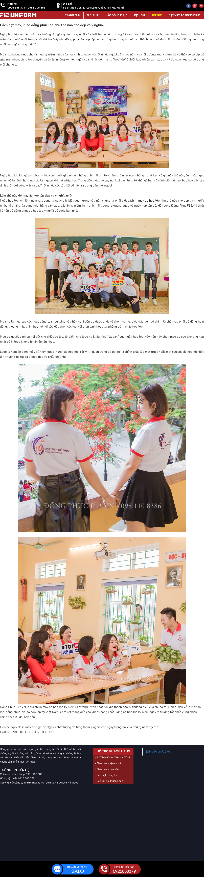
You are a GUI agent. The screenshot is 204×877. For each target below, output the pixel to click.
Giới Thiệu (94, 15)
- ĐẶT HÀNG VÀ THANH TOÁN (113, 757)
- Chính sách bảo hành (107, 769)
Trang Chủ (72, 15)
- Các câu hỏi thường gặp (109, 781)
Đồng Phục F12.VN (158, 752)
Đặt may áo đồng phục (184, 15)
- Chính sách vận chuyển (108, 763)
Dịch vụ (139, 15)
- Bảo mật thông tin (106, 775)
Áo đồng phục (117, 15)
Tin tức (157, 15)
